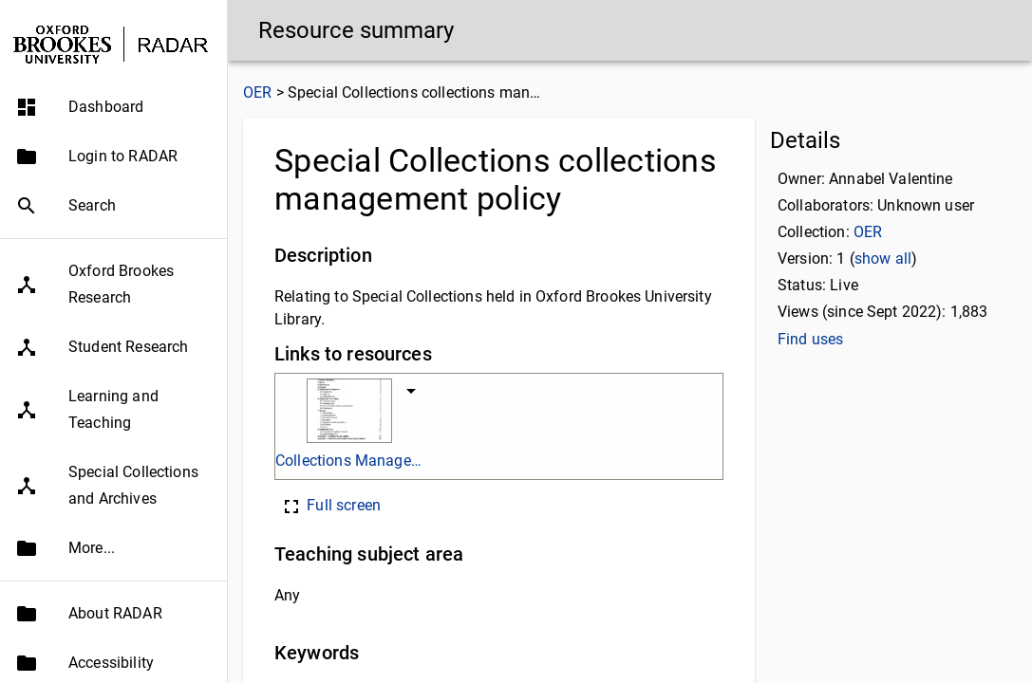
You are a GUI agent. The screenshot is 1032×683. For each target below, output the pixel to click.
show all (882, 258)
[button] (113, 107)
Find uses (810, 339)
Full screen (330, 505)
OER (257, 92)
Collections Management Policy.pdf (348, 461)
